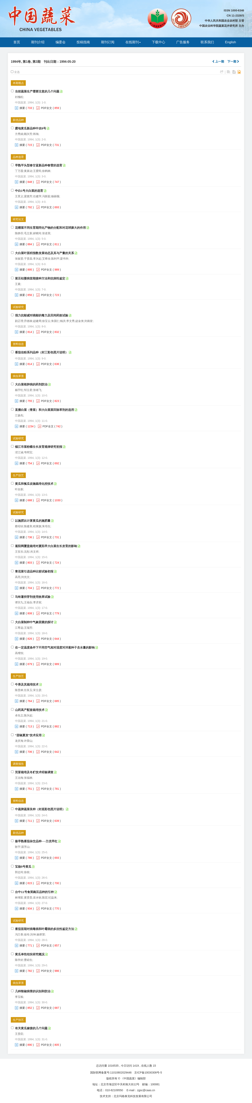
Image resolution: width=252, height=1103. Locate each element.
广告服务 (183, 42)
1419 (136, 1065)
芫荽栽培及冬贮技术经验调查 (34, 772)
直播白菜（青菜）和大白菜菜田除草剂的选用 (44, 409)
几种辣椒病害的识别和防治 (32, 991)
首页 (16, 42)
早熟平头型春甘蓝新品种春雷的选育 (38, 165)
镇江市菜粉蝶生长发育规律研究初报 (38, 446)
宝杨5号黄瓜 (23, 866)
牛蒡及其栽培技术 (27, 684)
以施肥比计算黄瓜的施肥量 (32, 520)
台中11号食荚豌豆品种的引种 (34, 892)
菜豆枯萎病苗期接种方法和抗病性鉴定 (40, 278)
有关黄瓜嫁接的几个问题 (31, 1028)
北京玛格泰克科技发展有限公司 (133, 1096)
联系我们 (207, 42)
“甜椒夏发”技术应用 (28, 735)
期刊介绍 (37, 42)
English (230, 42)
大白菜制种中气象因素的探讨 (34, 622)
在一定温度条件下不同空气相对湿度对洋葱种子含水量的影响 (55, 647)
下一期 (233, 61)
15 (154, 1065)
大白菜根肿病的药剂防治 (31, 384)
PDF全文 (46, 108)
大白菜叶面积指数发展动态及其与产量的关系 (44, 253)
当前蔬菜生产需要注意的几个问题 (37, 91)
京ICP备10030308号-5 (148, 1072)
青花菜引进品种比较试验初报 (34, 571)
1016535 (113, 1065)
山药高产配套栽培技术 (29, 709)
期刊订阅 (107, 42)
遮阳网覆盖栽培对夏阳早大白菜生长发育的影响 (46, 546)
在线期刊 (133, 42)
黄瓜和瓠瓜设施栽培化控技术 (34, 483)
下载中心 (158, 42)
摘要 (22, 108)
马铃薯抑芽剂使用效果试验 (32, 596)
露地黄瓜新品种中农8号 (30, 128)
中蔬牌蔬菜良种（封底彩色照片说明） (40, 809)
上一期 (218, 61)
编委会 (61, 42)
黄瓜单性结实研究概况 (29, 954)
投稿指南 (83, 42)
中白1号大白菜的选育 (29, 190)
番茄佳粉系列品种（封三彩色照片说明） (41, 352)
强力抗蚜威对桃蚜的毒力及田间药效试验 (41, 315)
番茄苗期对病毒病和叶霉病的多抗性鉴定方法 (44, 929)
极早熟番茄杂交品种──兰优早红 (36, 841)
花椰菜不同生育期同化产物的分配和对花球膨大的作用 (50, 227)
